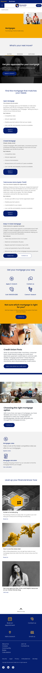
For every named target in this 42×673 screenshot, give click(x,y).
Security (4, 658)
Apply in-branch (10, 130)
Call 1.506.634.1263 (11, 294)
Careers (5, 646)
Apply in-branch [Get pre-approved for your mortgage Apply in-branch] (9, 73)
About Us (5, 644)
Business (12, 1)
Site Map (34, 658)
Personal (4, 1)
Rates (4, 650)
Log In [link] (39, 5)
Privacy (17, 658)
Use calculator (7, 467)
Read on (5, 519)
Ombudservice (25, 658)
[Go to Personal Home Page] (21, 5)
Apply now (10, 255)
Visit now (5, 592)
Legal (10, 658)
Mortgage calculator (10, 460)
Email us (32, 636)
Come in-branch (30, 294)
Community (6, 648)
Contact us (24, 255)
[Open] (2, 5)
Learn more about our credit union (16, 366)
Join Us (23, 644)
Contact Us (25, 646)
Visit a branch (10, 636)
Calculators (6, 652)
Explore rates (7, 450)
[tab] (9, 53)
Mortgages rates (8, 443)
